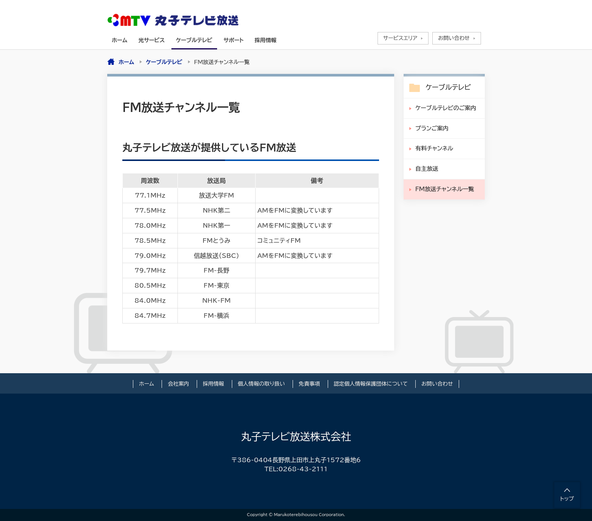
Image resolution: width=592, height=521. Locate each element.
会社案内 (178, 383)
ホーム (119, 40)
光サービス (152, 40)
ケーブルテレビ (194, 40)
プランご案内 (432, 128)
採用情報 (266, 40)
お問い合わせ (454, 38)
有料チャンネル (434, 148)
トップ (567, 498)
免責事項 (309, 383)
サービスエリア (400, 38)
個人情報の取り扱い (261, 383)
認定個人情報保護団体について (371, 383)
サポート (234, 40)
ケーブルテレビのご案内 (445, 108)
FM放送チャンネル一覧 (444, 189)
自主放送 (426, 169)
